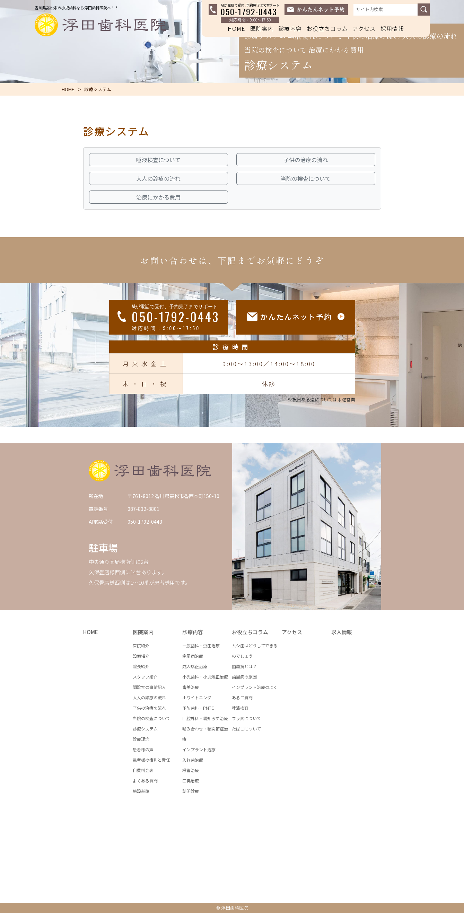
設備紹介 (141, 656)
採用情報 (392, 28)
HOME (236, 28)
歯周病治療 (192, 656)
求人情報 (341, 632)
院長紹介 (141, 666)
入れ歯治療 (192, 760)
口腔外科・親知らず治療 (205, 718)
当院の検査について (151, 718)
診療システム (145, 729)
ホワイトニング (196, 697)
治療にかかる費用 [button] (158, 197)
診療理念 (141, 739)
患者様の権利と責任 (151, 760)
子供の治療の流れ (149, 708)
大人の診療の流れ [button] (158, 178)
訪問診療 (190, 791)
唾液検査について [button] (158, 160)
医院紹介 (141, 645)
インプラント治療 (199, 749)
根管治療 (190, 770)
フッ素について (246, 718)
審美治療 (190, 687)
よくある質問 (145, 780)
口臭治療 (190, 780)
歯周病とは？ (244, 666)
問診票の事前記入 (149, 687)
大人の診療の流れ (149, 697)
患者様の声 (143, 749)
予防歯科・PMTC (198, 708)
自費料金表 (143, 770)
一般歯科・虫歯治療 (201, 645)
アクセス (364, 28)
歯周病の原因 (244, 677)
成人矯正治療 (194, 666)
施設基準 (141, 791)
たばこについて (246, 729)
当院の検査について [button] (306, 178)
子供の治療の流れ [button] (305, 160)
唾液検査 (240, 708)
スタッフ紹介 (145, 677)
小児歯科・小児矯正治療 (205, 677)
